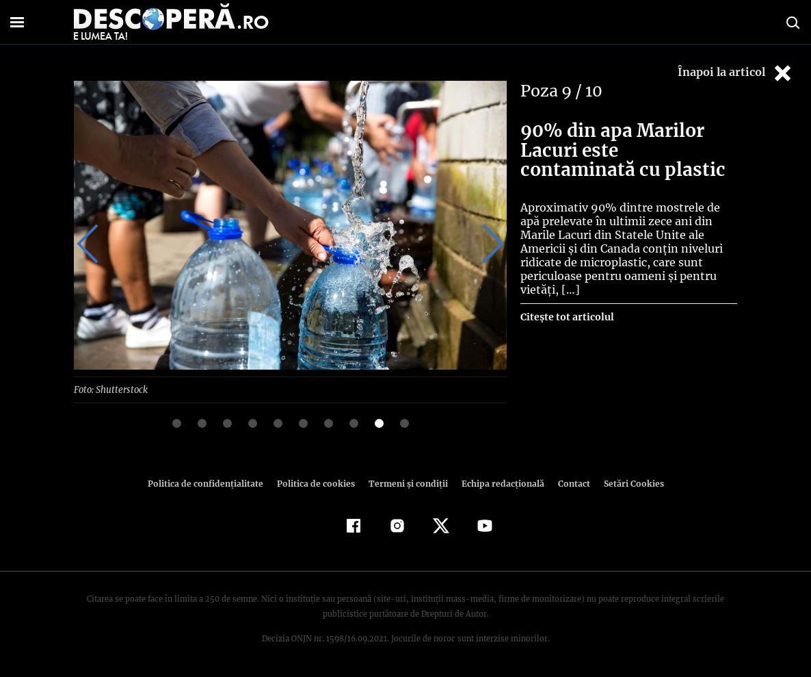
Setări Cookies (626, 483)
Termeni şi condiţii (406, 483)
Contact (568, 483)
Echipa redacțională (498, 483)
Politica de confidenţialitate (211, 483)
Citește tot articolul (566, 303)
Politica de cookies (317, 483)
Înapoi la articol (735, 73)
